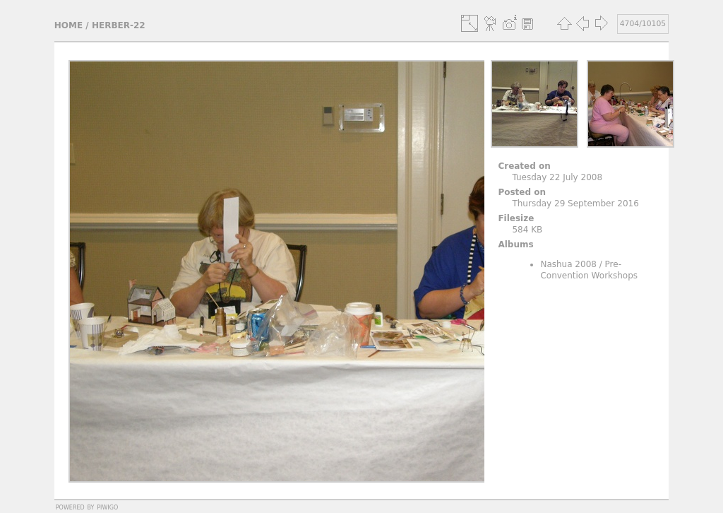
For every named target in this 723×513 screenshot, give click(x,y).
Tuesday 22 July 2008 (557, 177)
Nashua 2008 (568, 264)
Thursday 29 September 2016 (575, 203)
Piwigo (107, 507)
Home (68, 25)
